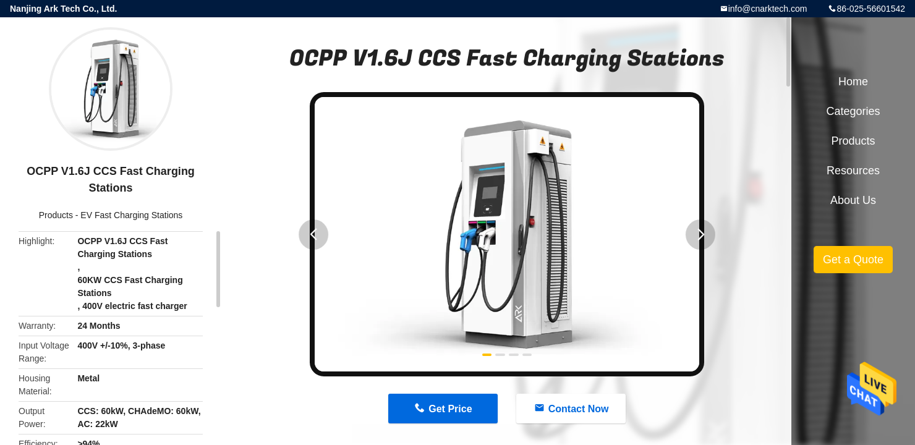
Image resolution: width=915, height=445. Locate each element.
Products (56, 215)
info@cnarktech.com (767, 9)
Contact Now (578, 409)
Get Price (450, 409)
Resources (853, 170)
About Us (853, 200)
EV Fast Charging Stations (131, 215)
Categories (853, 111)
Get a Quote (853, 259)
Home (853, 81)
